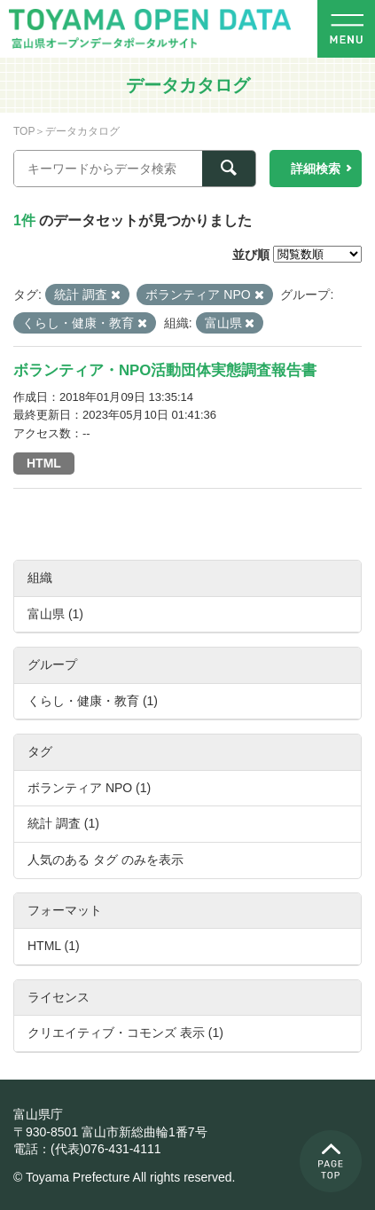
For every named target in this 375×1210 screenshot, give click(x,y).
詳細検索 (315, 168)
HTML (44, 463)
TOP (24, 131)
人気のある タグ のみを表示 (105, 859)
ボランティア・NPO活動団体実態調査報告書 (164, 370)
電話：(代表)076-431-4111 (87, 1149)
